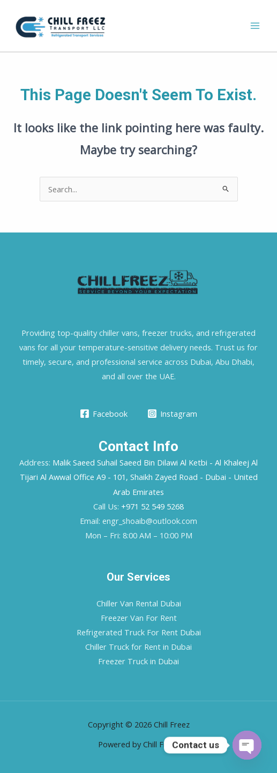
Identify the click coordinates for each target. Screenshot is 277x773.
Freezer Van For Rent (139, 617)
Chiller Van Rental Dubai (138, 603)
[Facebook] (104, 413)
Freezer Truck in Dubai (138, 661)
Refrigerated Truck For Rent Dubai (139, 632)
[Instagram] (173, 413)
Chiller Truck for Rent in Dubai (138, 646)
